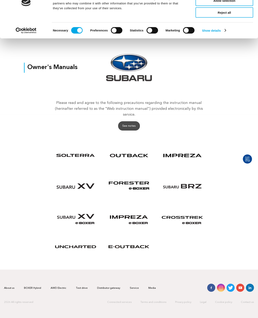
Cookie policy (223, 302)
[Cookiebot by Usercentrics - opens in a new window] (26, 52)
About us (9, 288)
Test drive (82, 288)
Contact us (247, 302)
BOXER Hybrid (32, 288)
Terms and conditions (153, 302)
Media (152, 288)
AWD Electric (58, 288)
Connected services (119, 302)
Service (134, 288)
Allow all (224, 10)
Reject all (224, 34)
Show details (211, 51)
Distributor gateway (108, 288)
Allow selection (224, 22)
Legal (203, 302)
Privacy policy (183, 302)
